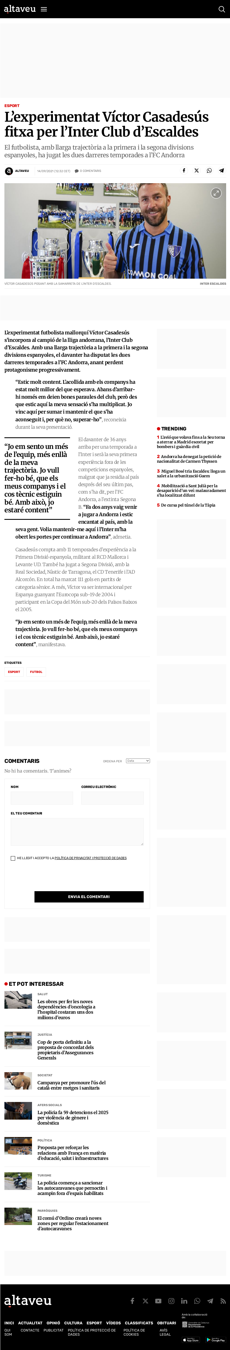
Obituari (166, 1323)
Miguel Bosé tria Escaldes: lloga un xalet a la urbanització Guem (191, 473)
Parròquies (47, 1211)
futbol (36, 672)
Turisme (44, 1175)
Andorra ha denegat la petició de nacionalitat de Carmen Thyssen (189, 459)
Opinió (53, 1323)
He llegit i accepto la (69, 858)
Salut (43, 994)
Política (45, 1140)
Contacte (30, 1330)
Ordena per (112, 761)
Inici (9, 1323)
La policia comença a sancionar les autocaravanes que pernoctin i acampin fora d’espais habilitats (72, 1188)
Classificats (139, 1323)
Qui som (8, 1332)
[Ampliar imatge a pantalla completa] (216, 193)
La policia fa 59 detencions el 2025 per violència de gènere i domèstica (73, 1118)
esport (14, 672)
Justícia (45, 1035)
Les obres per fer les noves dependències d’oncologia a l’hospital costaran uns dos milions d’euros (66, 1009)
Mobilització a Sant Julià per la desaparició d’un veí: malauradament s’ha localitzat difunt (191, 490)
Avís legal (165, 1332)
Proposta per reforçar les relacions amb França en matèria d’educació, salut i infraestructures (73, 1153)
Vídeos (113, 1323)
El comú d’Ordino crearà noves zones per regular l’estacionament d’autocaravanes (73, 1223)
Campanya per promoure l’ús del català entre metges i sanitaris (71, 1085)
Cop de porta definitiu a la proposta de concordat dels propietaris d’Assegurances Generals (66, 1050)
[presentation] (53, 880)
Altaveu (22, 171)
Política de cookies (134, 1332)
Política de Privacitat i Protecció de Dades (91, 858)
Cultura (73, 1323)
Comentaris (90, 171)
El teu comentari (26, 813)
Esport (12, 105)
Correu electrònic (98, 787)
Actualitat (30, 1323)
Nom (14, 787)
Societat (45, 1075)
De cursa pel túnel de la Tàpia (188, 505)
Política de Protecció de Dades (92, 1332)
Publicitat (54, 1330)
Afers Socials (50, 1105)
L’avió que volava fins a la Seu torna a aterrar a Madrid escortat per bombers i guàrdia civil (191, 442)
